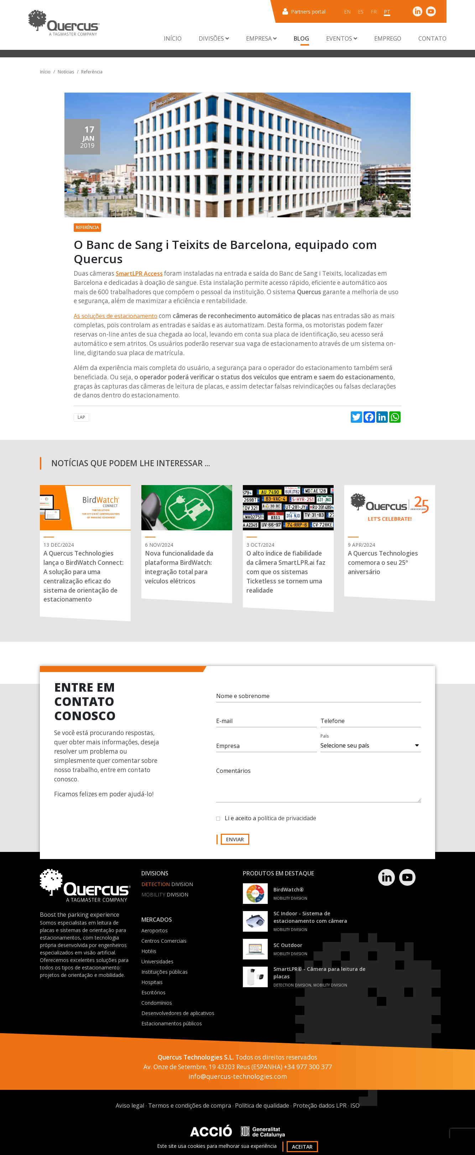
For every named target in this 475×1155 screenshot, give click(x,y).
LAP (81, 417)
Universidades (157, 961)
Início (173, 38)
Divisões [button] (214, 38)
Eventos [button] (341, 38)
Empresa (228, 746)
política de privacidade (286, 818)
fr (374, 11)
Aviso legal (130, 1105)
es (361, 11)
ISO (355, 1105)
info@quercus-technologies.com (237, 1076)
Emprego (387, 38)
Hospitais (152, 982)
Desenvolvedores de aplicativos (177, 1013)
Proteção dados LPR (319, 1105)
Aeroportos (154, 930)
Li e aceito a (270, 818)
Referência (92, 72)
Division (167, 884)
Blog (301, 38)
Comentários (233, 771)
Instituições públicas (164, 971)
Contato (432, 38)
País (324, 736)
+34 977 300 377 (308, 1066)
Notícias (66, 72)
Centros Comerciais (164, 940)
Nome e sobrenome (243, 696)
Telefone (332, 721)
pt (387, 11)
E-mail (224, 721)
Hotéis (148, 951)
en (347, 11)
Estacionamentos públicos (171, 1023)
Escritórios (153, 992)
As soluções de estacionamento (115, 316)
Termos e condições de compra (189, 1105)
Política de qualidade (262, 1105)
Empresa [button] (261, 38)
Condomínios (156, 1002)
